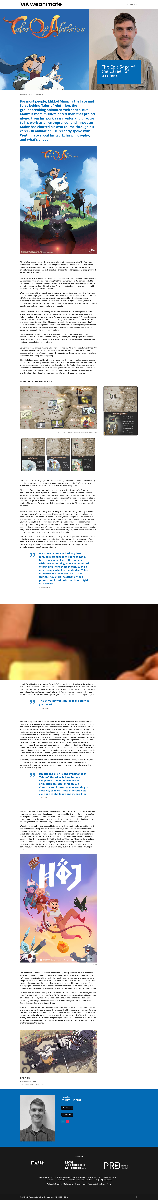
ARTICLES (123, 4)
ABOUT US (134, 4)
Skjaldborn (67, 1108)
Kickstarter (67, 1115)
